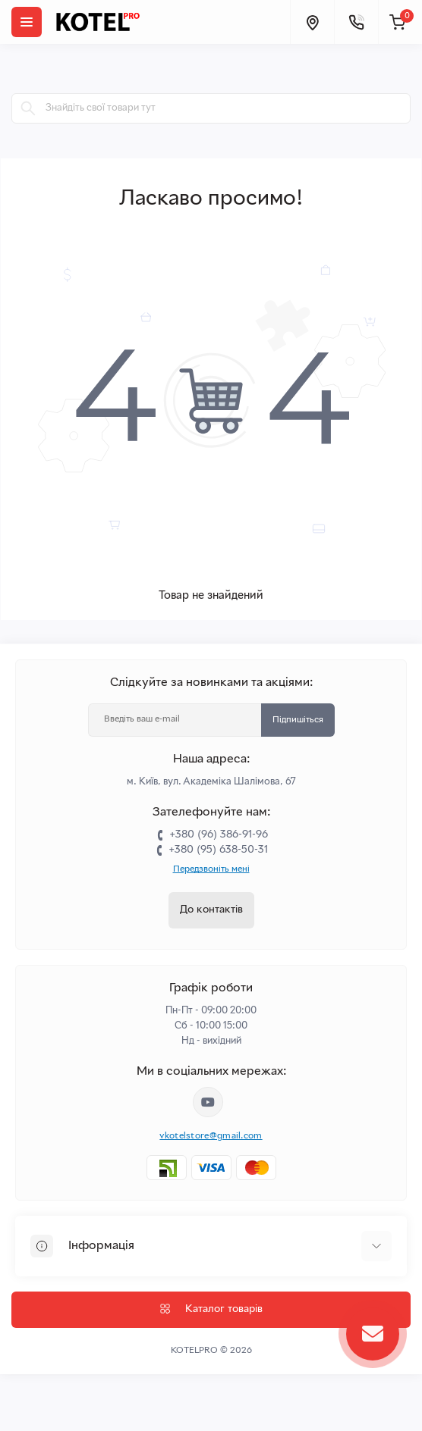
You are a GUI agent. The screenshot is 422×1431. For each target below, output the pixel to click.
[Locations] (312, 22)
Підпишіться (297, 720)
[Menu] (26, 22)
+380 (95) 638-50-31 (218, 850)
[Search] (28, 108)
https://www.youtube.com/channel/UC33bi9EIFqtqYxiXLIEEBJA (208, 1102)
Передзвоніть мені (211, 869)
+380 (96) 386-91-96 (218, 835)
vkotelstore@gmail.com (210, 1136)
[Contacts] (356, 22)
